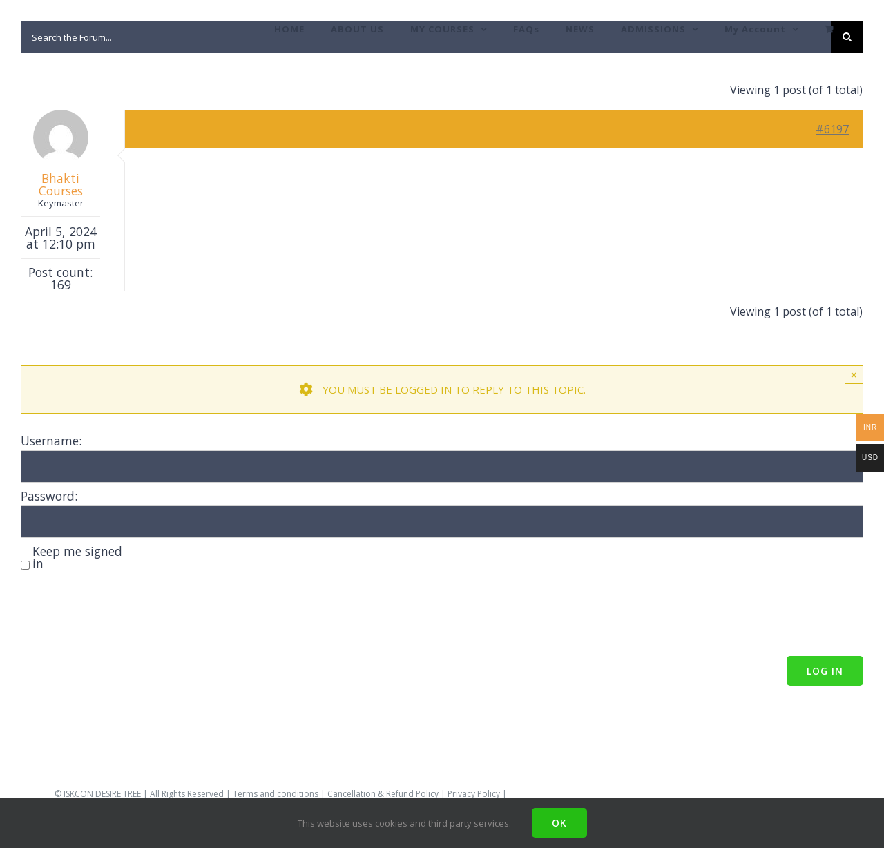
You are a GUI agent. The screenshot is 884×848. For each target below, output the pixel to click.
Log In (825, 670)
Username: (51, 440)
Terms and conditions (275, 794)
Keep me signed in (77, 557)
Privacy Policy (474, 794)
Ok (559, 822)
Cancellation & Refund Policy (383, 794)
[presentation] (126, 615)
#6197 (832, 129)
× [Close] (854, 374)
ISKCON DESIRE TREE (102, 794)
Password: (49, 496)
